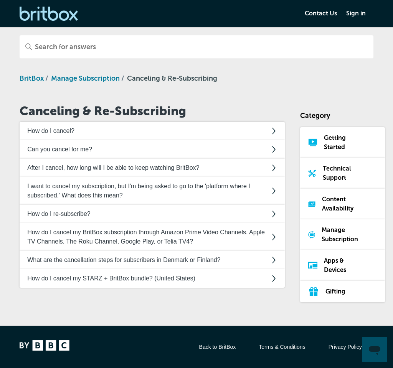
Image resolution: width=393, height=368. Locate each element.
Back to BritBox (217, 347)
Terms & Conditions (282, 347)
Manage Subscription (85, 78)
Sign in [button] (356, 13)
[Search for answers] (196, 46)
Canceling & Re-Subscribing (172, 78)
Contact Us (321, 13)
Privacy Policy (345, 347)
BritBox (32, 78)
